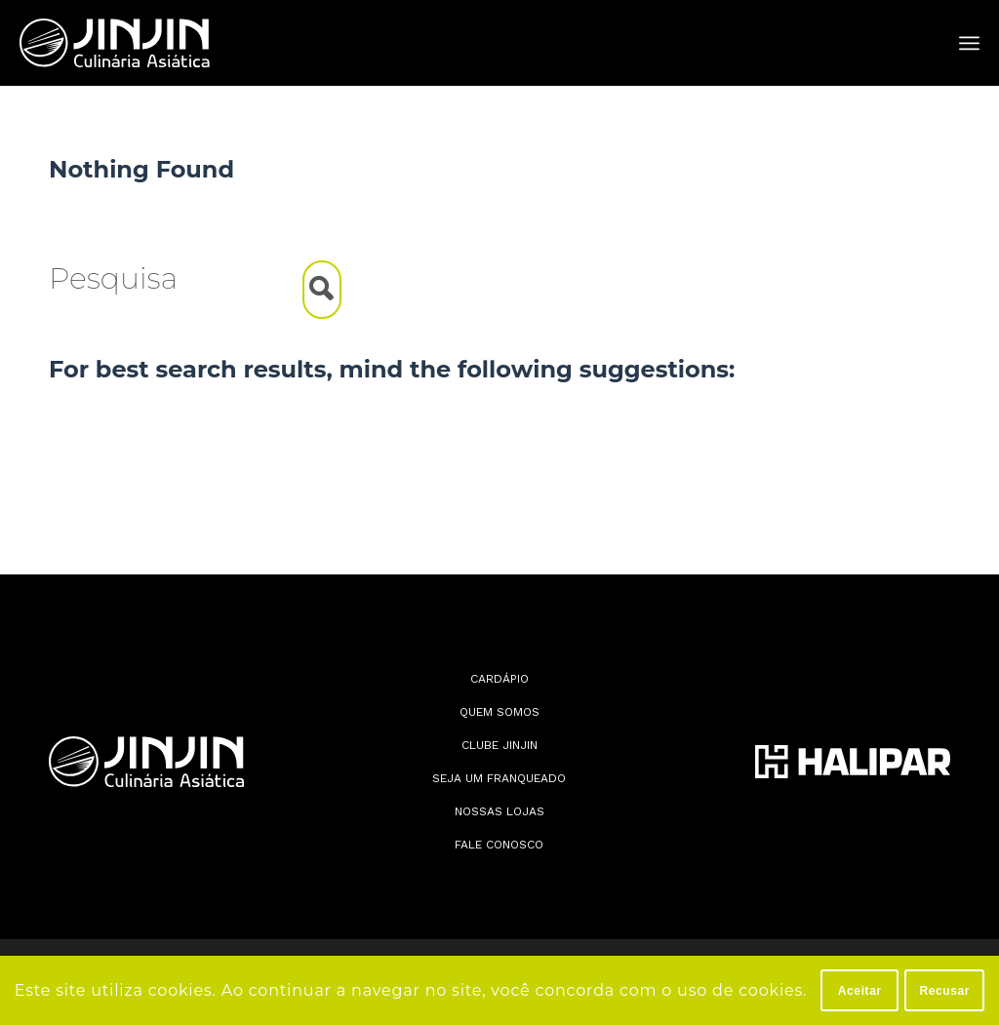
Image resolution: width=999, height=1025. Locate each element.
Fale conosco (499, 844)
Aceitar (860, 991)
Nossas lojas (499, 811)
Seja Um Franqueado (499, 778)
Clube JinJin (499, 745)
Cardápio (499, 679)
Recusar (944, 991)
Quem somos (499, 712)
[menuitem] (969, 43)
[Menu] (969, 43)
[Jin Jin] (115, 43)
